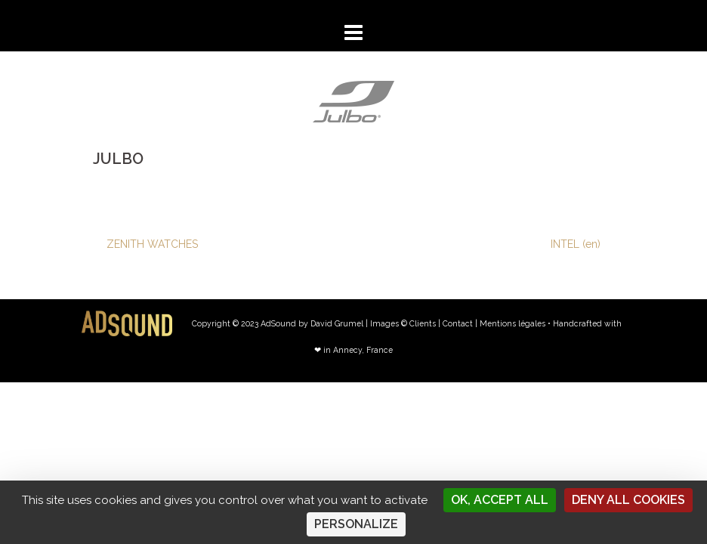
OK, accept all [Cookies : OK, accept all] (499, 500)
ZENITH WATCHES (152, 244)
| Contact (455, 323)
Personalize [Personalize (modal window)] (356, 524)
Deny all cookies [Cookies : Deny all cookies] (628, 500)
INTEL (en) (575, 244)
